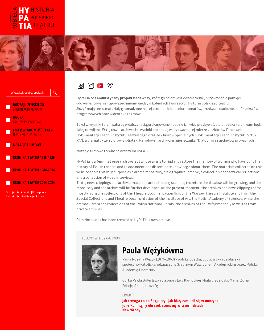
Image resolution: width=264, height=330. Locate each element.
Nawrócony (131, 310)
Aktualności (13, 196)
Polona (40, 196)
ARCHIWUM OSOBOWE (27, 119)
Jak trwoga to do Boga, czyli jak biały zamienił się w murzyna (170, 300)
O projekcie (12, 192)
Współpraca (39, 192)
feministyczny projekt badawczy (122, 98)
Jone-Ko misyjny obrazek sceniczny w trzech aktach (162, 305)
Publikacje (28, 196)
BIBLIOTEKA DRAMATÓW (28, 107)
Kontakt (26, 192)
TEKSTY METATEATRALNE (33, 132)
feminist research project (118, 161)
